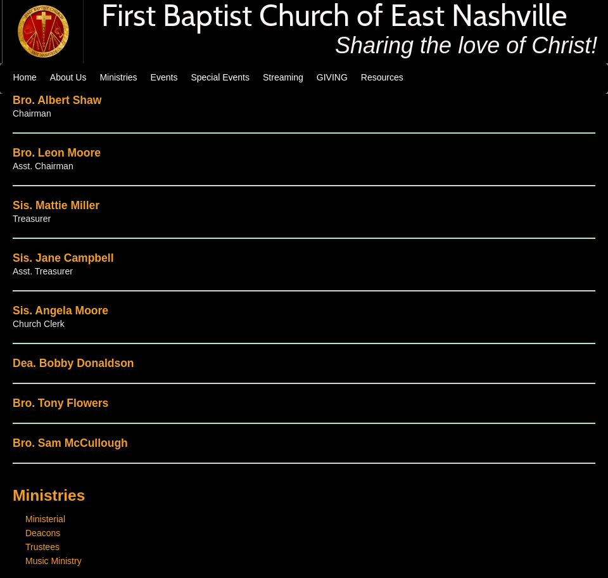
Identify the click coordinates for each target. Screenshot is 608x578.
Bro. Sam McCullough (70, 443)
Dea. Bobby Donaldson (73, 363)
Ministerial (45, 519)
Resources (382, 77)
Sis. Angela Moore (60, 310)
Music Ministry (53, 561)
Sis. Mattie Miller (56, 205)
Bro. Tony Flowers (60, 403)
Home (25, 77)
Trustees (42, 547)
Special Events (220, 77)
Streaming (283, 77)
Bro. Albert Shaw (57, 100)
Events (164, 77)
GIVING (332, 77)
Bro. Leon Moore (57, 152)
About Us (68, 77)
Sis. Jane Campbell (63, 258)
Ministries (118, 77)
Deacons (42, 533)
